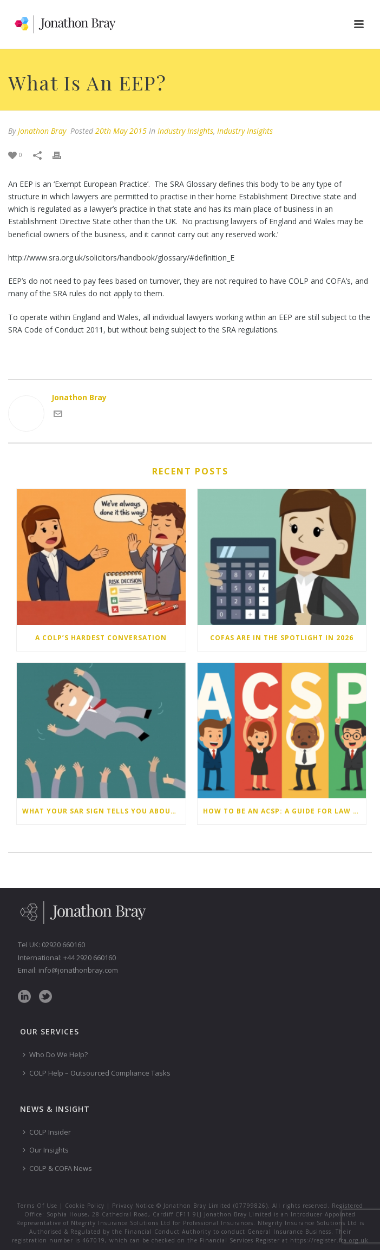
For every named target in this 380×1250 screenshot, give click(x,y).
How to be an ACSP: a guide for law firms (284, 811)
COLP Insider (47, 1132)
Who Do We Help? (55, 1054)
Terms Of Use (37, 1205)
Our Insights (46, 1150)
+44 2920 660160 (89, 957)
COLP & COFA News (57, 1168)
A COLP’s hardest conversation (101, 637)
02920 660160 (63, 944)
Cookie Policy (84, 1205)
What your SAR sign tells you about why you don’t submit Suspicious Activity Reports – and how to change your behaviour (104, 811)
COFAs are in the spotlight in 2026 (281, 637)
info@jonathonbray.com (78, 970)
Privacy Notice (133, 1205)
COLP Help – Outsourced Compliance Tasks (97, 1073)
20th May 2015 (121, 131)
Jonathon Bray (42, 131)
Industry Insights (185, 131)
